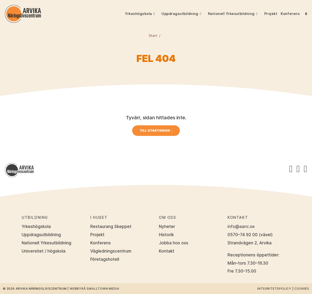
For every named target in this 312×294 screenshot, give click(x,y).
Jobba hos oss (173, 243)
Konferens (290, 14)
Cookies (301, 288)
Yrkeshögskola (138, 14)
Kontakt (166, 251)
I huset (98, 217)
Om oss (167, 217)
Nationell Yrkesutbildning (231, 14)
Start (153, 35)
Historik (166, 234)
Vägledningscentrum (110, 251)
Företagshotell (104, 259)
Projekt (270, 14)
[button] (157, 14)
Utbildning (35, 217)
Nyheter (167, 226)
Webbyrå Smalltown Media (94, 288)
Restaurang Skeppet (110, 226)
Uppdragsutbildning (180, 14)
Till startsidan (155, 130)
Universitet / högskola (43, 251)
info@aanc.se (241, 226)
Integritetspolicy (274, 288)
